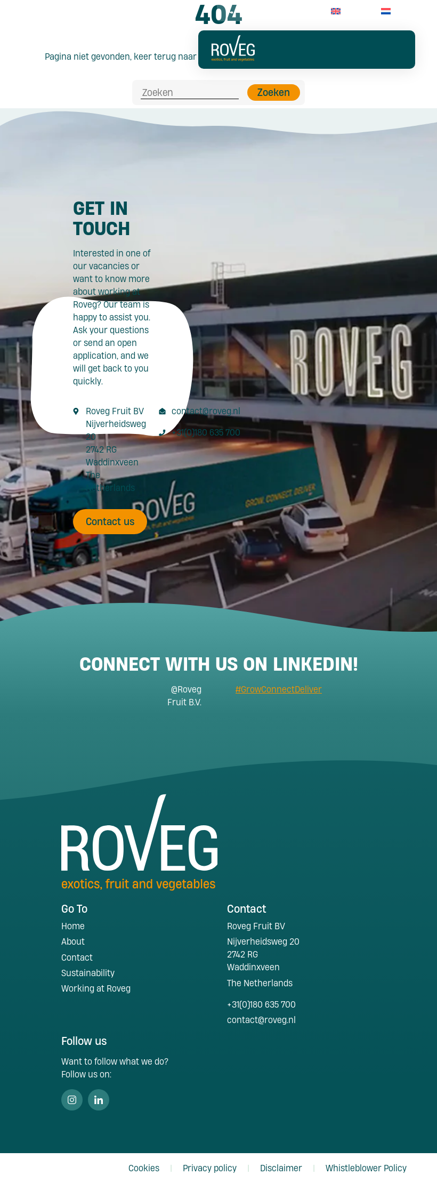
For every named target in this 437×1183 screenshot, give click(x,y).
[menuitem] (336, 11)
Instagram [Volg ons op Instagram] (72, 1099)
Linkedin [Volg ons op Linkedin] (98, 1099)
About (73, 941)
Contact (77, 957)
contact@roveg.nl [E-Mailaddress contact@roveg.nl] (206, 410)
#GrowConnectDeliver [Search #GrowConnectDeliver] (279, 689)
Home (73, 925)
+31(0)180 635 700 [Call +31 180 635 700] (206, 432)
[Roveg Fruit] (233, 57)
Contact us (110, 521)
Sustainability (88, 972)
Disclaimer (281, 1167)
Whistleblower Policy (366, 1167)
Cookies (143, 1167)
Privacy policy (210, 1167)
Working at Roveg (96, 988)
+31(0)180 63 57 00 (268, 11)
